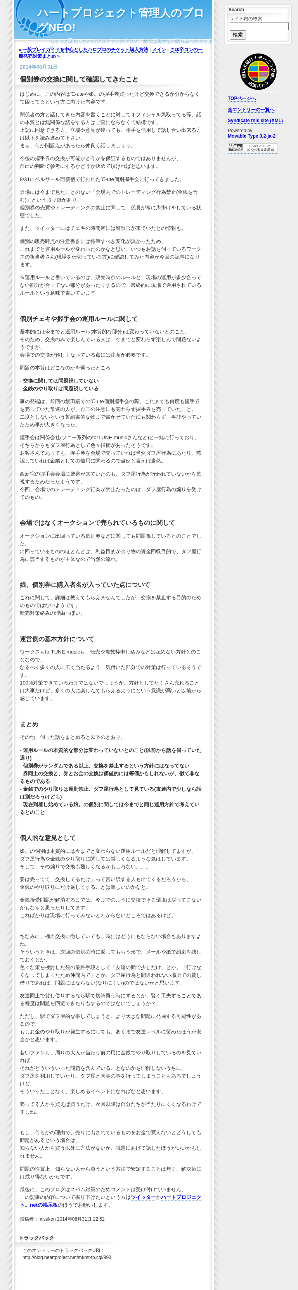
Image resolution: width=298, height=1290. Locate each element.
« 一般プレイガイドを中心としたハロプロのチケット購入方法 (83, 49)
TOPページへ (242, 98)
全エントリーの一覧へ (251, 109)
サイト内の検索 (246, 18)
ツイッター (143, 1197)
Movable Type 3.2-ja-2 (251, 136)
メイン (159, 49)
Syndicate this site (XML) (255, 120)
